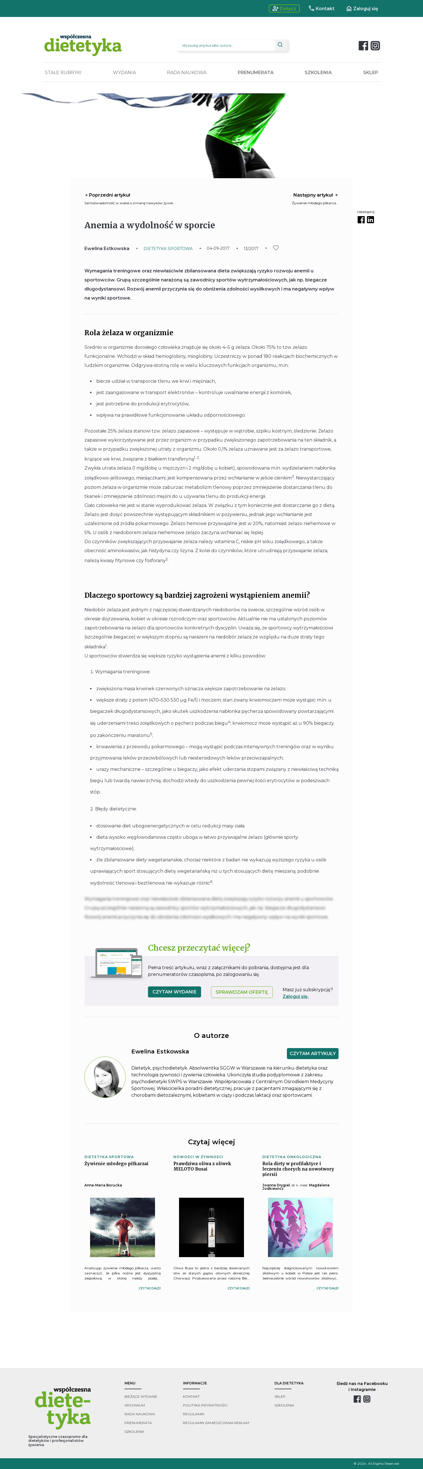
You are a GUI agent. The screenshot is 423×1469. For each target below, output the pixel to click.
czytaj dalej (150, 1288)
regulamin (193, 1414)
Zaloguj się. (296, 996)
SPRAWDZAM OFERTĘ (242, 992)
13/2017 (251, 248)
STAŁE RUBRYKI (63, 72)
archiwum (135, 1405)
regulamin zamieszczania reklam (216, 1423)
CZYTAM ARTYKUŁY (313, 1053)
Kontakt (321, 8)
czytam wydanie (174, 992)
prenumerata (138, 1423)
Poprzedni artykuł (107, 195)
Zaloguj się (362, 8)
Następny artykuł (316, 195)
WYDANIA (124, 72)
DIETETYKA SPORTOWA (168, 248)
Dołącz (284, 8)
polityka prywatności (205, 1405)
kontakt (191, 1396)
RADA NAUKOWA (186, 72)
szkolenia (134, 1431)
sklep (279, 1396)
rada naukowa (140, 1414)
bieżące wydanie (141, 1396)
